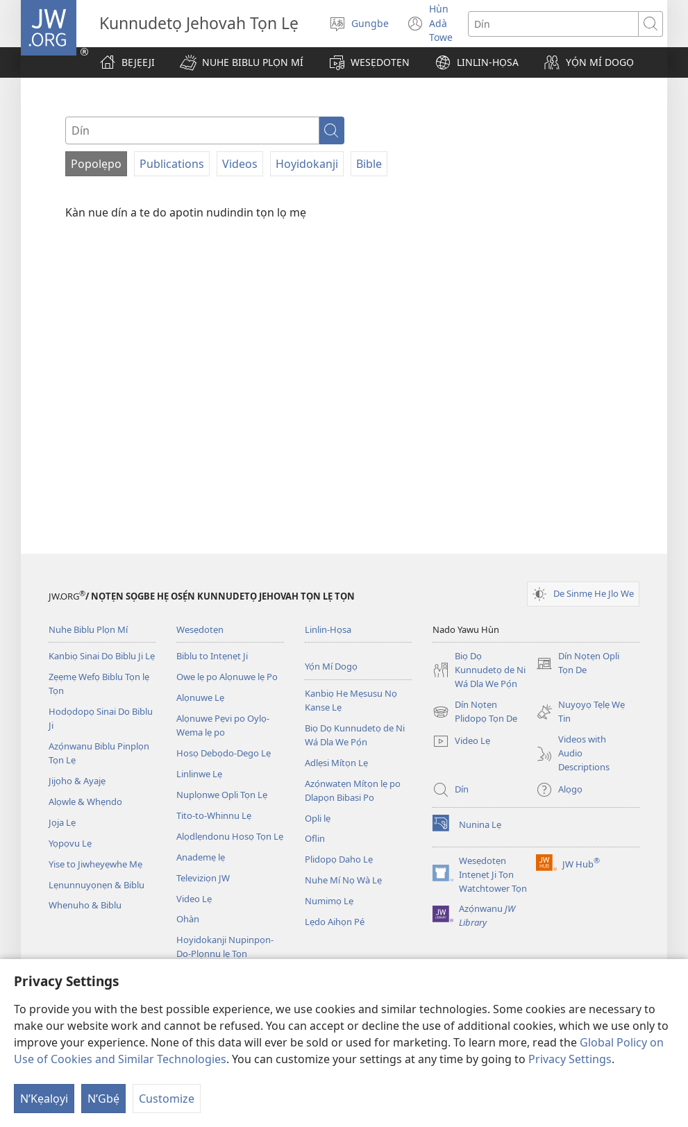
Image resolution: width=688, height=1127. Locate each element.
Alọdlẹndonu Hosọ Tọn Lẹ (229, 836)
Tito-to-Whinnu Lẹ (213, 815)
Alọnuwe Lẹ (200, 697)
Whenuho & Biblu (85, 905)
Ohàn (187, 919)
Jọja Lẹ (62, 822)
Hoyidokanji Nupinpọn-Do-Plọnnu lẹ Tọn (225, 946)
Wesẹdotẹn (200, 629)
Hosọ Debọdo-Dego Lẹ (223, 753)
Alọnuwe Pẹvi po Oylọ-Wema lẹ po (222, 725)
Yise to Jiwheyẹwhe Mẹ (95, 864)
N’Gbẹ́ (103, 1098)
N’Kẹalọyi (44, 1098)
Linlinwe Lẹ (199, 774)
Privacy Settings (570, 1059)
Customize (166, 1098)
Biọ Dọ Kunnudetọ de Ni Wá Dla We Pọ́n (355, 735)
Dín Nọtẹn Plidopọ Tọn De (475, 712)
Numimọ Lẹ (329, 901)
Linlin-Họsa (328, 629)
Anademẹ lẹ (200, 857)
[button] (241, 62)
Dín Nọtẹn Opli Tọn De (577, 663)
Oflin (315, 838)
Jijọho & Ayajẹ (77, 780)
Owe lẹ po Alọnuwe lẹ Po (227, 676)
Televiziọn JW (203, 878)
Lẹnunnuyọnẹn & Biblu (96, 885)
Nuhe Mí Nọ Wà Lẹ (343, 880)
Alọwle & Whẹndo (85, 801)
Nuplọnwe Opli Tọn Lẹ (221, 794)
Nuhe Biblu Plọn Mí (88, 629)
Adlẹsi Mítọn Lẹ (336, 762)
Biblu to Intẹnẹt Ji (212, 656)
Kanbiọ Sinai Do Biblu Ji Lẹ (102, 656)
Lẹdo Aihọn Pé (334, 921)
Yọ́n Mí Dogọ (331, 666)
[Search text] (553, 24)
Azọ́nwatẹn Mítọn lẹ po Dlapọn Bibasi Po (353, 790)
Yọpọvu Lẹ (70, 843)
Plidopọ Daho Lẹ (339, 859)
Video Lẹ (194, 898)
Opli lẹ (317, 818)
